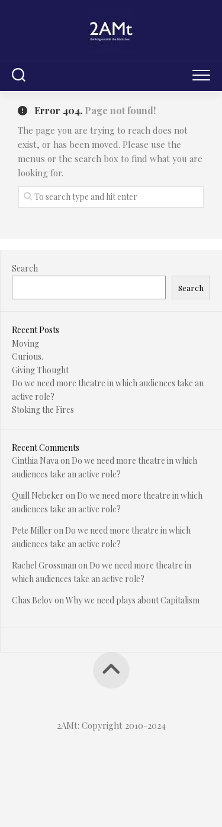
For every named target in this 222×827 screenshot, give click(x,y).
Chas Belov (32, 600)
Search (25, 268)
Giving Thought (40, 370)
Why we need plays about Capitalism (133, 600)
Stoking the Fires (43, 409)
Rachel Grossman (44, 565)
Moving (25, 343)
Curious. (27, 356)
